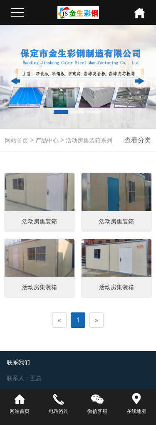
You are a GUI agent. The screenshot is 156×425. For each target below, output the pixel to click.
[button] (15, 81)
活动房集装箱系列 (88, 140)
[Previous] (59, 320)
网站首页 (16, 140)
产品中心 (46, 140)
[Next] (96, 320)
